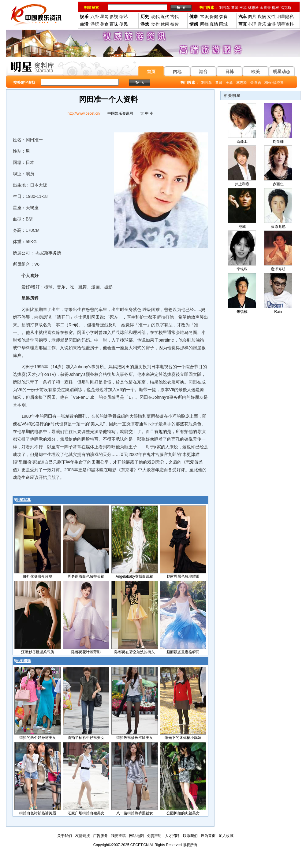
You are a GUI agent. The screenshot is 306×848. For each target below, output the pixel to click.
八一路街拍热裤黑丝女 (134, 813)
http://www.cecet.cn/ (84, 113)
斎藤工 (242, 141)
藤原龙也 (278, 226)
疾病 (262, 16)
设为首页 (208, 836)
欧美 (255, 71)
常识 (204, 16)
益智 (174, 24)
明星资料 (285, 24)
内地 (177, 71)
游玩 (95, 24)
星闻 (104, 16)
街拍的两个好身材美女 (37, 737)
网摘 (204, 24)
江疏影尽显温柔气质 (37, 652)
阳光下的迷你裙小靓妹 (183, 737)
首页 (151, 71)
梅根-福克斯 (281, 8)
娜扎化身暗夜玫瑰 (37, 576)
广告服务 (100, 836)
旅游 (271, 24)
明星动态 (281, 71)
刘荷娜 (278, 141)
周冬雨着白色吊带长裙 (86, 576)
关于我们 (64, 836)
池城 (242, 226)
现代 (155, 16)
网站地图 (136, 836)
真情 (214, 24)
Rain (278, 311)
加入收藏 (226, 836)
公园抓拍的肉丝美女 (183, 813)
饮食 (223, 16)
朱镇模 (242, 311)
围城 (223, 24)
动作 (155, 24)
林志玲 (253, 8)
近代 (165, 16)
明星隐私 (285, 16)
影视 (114, 16)
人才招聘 (172, 836)
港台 (203, 71)
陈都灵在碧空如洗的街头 (134, 652)
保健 (214, 16)
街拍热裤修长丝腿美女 (134, 737)
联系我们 (190, 836)
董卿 (234, 8)
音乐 (262, 24)
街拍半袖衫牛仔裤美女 (86, 737)
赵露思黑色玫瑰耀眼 (183, 576)
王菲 (243, 8)
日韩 (229, 71)
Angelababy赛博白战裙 (134, 576)
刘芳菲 (224, 8)
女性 (271, 16)
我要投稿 (118, 836)
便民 (123, 24)
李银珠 (242, 269)
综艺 (123, 16)
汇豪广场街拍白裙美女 (86, 813)
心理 (252, 24)
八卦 (95, 16)
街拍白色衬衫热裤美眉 (37, 813)
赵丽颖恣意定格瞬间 (183, 652)
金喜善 (265, 8)
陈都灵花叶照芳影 (86, 652)
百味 (114, 24)
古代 (174, 16)
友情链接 (82, 836)
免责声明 (154, 836)
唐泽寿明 (278, 269)
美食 (104, 24)
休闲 (165, 24)
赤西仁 (278, 184)
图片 (252, 16)
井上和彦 (242, 184)
